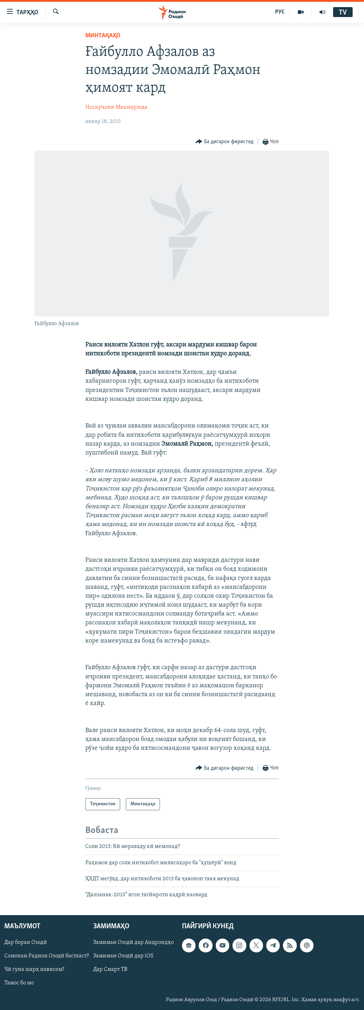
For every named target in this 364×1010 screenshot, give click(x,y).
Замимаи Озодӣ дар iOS (123, 956)
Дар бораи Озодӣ (25, 942)
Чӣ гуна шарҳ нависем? (34, 969)
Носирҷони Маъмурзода (116, 107)
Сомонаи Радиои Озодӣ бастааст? (46, 956)
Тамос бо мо (19, 983)
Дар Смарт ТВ (110, 969)
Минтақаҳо (103, 35)
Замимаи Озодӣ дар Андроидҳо (133, 942)
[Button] (224, 142)
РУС (280, 12)
